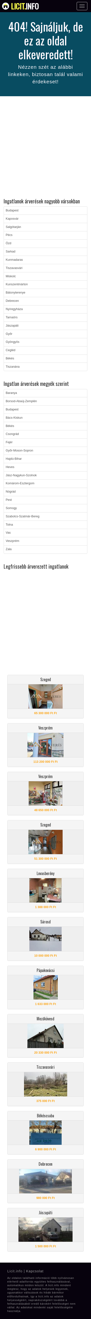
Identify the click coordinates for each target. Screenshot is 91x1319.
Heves (10, 467)
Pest (9, 500)
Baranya (11, 393)
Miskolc (11, 276)
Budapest (12, 210)
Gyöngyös (12, 342)
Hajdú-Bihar (14, 458)
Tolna (9, 524)
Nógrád (11, 491)
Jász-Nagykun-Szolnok (21, 475)
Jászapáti (12, 325)
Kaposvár (12, 218)
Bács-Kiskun (14, 417)
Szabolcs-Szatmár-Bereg (23, 516)
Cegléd (11, 350)
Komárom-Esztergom (20, 483)
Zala (9, 549)
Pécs (9, 235)
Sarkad (11, 251)
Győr (9, 334)
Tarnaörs (12, 317)
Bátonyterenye (15, 292)
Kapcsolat (34, 1271)
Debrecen (12, 301)
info (25, 6)
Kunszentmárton (17, 284)
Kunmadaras (14, 259)
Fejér (9, 442)
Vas (8, 532)
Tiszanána (13, 366)
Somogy (11, 508)
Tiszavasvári (14, 268)
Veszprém (12, 541)
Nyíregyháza (14, 309)
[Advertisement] (45, 147)
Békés (10, 358)
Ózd (8, 243)
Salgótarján (13, 227)
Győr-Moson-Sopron (19, 450)
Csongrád (12, 434)
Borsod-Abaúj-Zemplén (21, 401)
